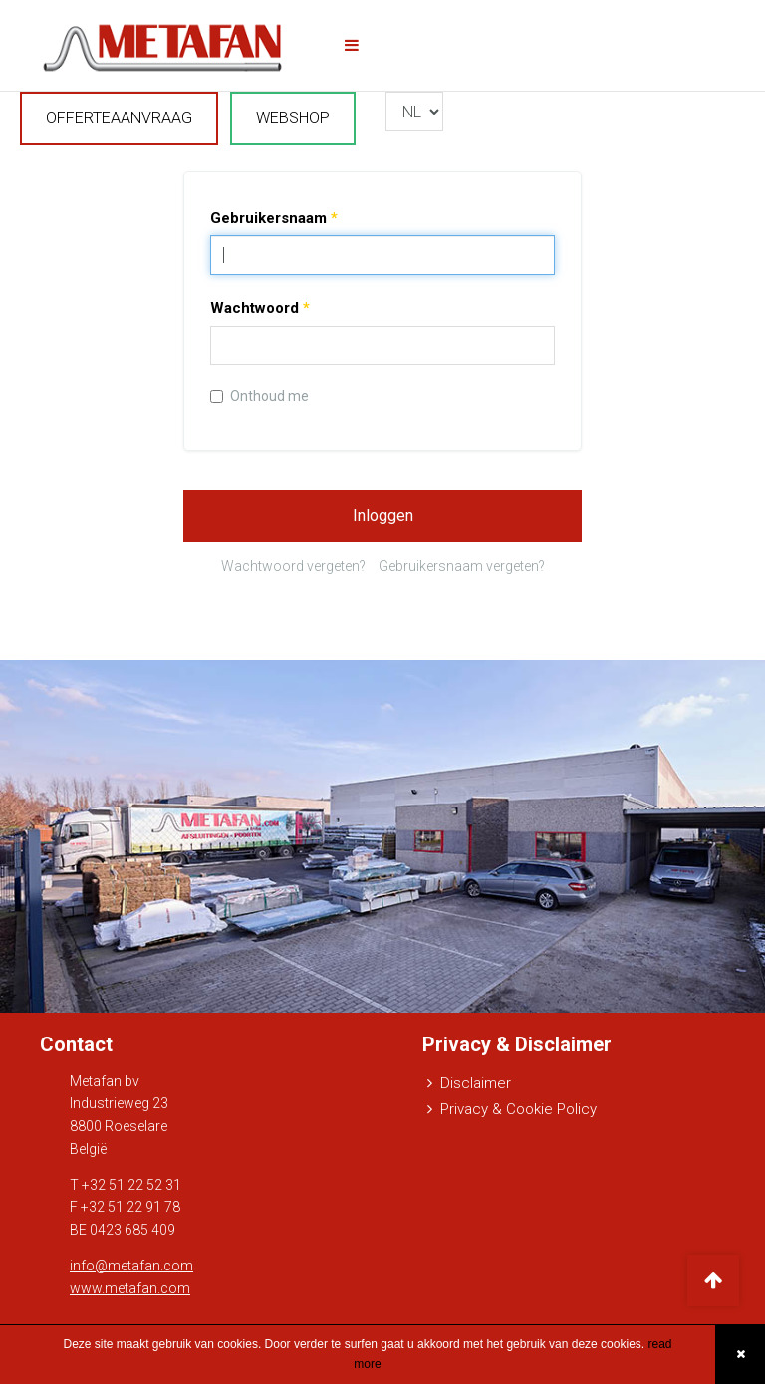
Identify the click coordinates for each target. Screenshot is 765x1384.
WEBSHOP (293, 118)
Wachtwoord (260, 308)
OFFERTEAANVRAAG (119, 118)
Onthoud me (259, 396)
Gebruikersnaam (274, 218)
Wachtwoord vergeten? (293, 566)
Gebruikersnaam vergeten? (462, 566)
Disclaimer (475, 1083)
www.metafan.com (130, 1288)
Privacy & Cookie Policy (518, 1109)
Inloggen (383, 515)
